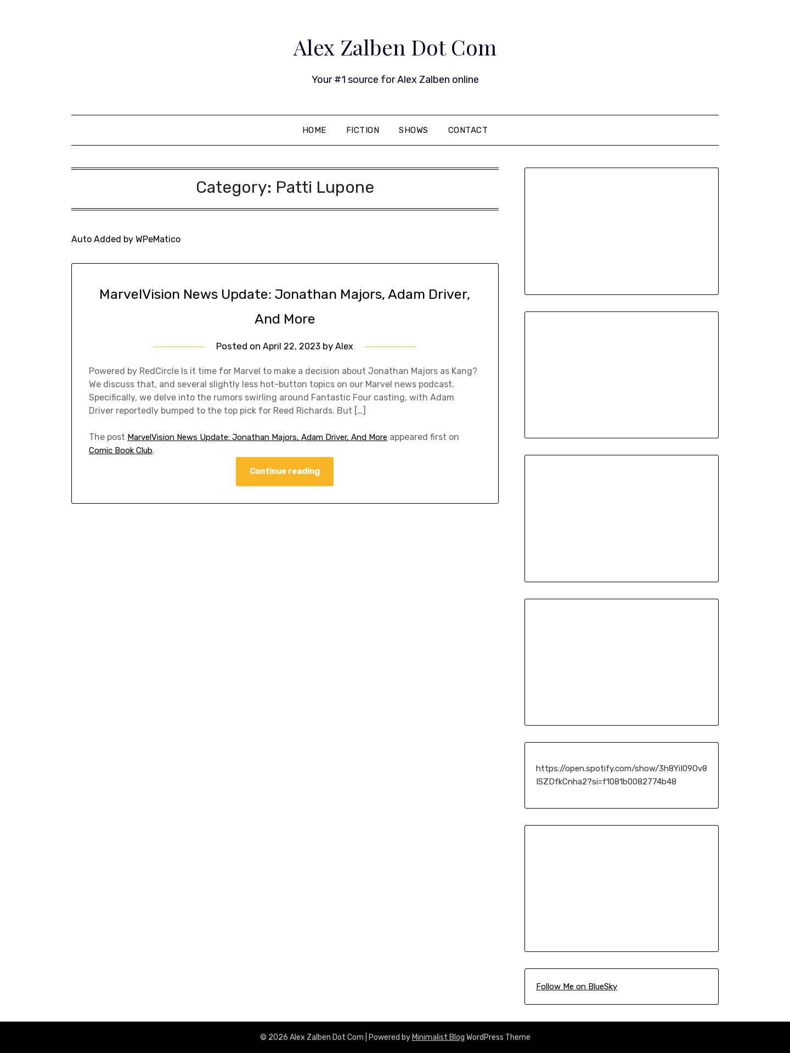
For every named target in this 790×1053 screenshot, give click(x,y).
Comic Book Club (123, 450)
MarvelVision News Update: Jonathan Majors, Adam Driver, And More (267, 437)
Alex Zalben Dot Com (395, 44)
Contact (468, 130)
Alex (345, 346)
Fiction (363, 130)
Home (314, 130)
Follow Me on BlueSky (576, 986)
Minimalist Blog (438, 1037)
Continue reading (285, 472)
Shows (413, 130)
